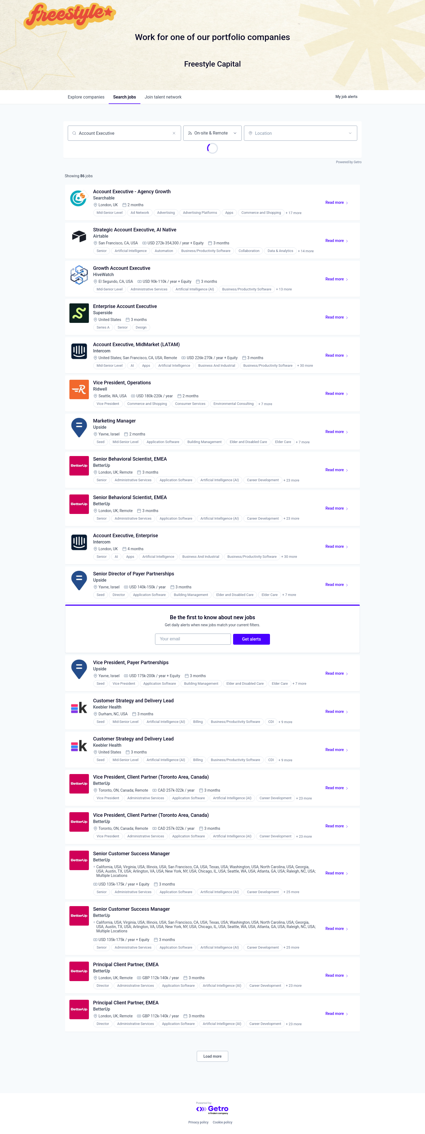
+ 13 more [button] (284, 290)
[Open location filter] (350, 133)
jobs (124, 97)
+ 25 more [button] (291, 896)
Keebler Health (108, 710)
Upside (100, 428)
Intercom (102, 352)
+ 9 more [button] (285, 725)
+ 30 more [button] (305, 367)
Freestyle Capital (212, 64)
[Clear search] (174, 133)
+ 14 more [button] (306, 252)
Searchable (104, 198)
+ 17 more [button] (293, 213)
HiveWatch (103, 275)
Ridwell (100, 390)
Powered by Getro (349, 162)
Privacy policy (198, 1122)
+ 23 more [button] (291, 482)
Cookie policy (222, 1122)
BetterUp (101, 467)
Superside (103, 313)
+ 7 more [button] (265, 405)
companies (86, 97)
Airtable (100, 236)
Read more (339, 204)
